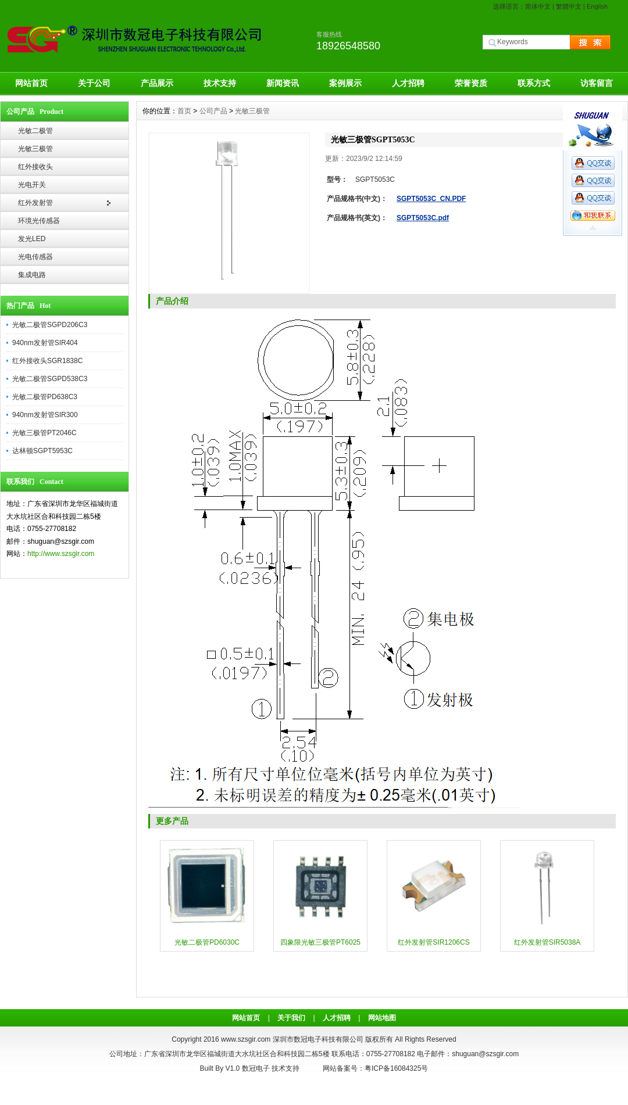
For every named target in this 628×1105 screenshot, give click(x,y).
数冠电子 (256, 1068)
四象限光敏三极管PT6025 (320, 942)
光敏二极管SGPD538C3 (49, 379)
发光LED (31, 239)
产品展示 (157, 83)
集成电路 (32, 275)
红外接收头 (35, 167)
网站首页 (31, 83)
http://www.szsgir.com (60, 554)
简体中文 (538, 6)
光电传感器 (35, 257)
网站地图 (382, 1018)
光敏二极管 (35, 131)
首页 (184, 111)
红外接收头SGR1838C (47, 361)
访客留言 (596, 83)
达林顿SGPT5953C (42, 451)
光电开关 (32, 185)
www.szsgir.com (245, 1039)
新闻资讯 (282, 83)
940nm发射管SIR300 (45, 415)
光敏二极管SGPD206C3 (49, 325)
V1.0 (233, 1068)
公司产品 (213, 111)
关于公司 (94, 83)
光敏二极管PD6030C (207, 942)
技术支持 (220, 83)
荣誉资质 (471, 83)
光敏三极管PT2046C (44, 433)
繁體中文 (568, 6)
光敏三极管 (35, 149)
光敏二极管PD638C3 (44, 397)
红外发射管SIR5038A (547, 942)
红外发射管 (35, 203)
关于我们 (291, 1018)
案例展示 (345, 83)
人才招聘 (408, 83)
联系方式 (534, 83)
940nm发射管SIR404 (45, 343)
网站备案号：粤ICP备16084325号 (375, 1068)
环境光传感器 (39, 221)
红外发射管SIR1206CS (433, 942)
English (597, 6)
